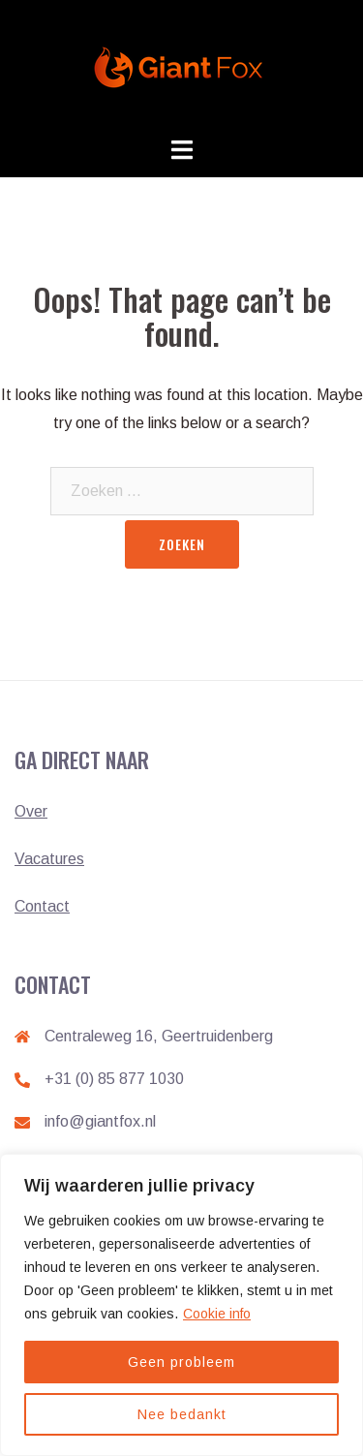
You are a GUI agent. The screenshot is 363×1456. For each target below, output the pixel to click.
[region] (181, 1305)
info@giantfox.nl (100, 1121)
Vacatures (49, 859)
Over (31, 811)
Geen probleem (181, 1362)
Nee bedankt (182, 1414)
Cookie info (217, 1313)
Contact (42, 906)
